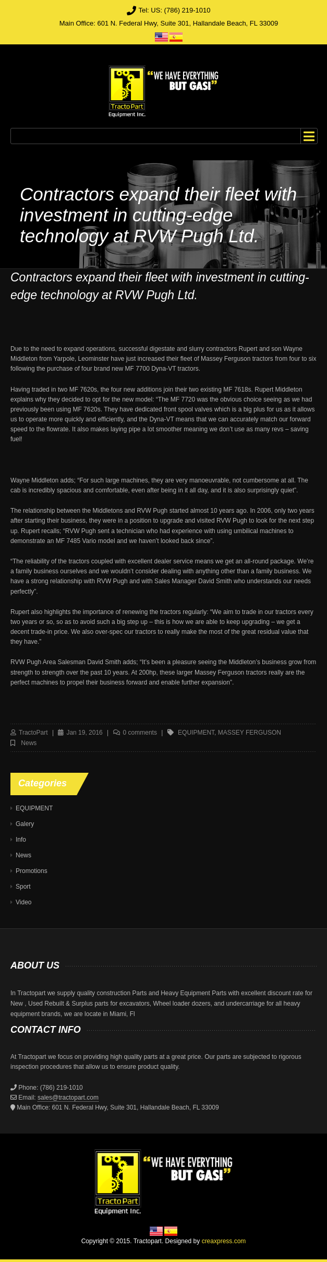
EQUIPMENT (34, 808)
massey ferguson (249, 732)
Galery (25, 824)
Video (23, 902)
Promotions (31, 871)
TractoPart (33, 732)
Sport (23, 886)
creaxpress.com (224, 1241)
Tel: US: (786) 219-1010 (174, 10)
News (29, 743)
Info (21, 839)
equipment (196, 732)
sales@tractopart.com (68, 1097)
